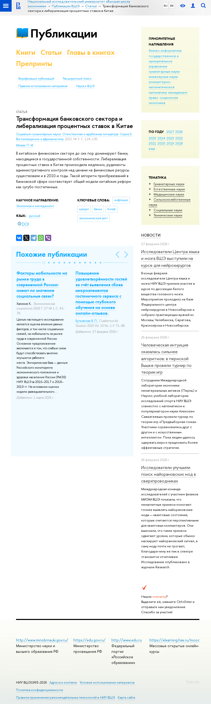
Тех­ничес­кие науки (168, 215)
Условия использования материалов (107, 682)
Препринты (34, 63)
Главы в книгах (91, 52)
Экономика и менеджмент (35, 206)
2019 (170, 143)
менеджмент (178, 92)
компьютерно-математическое (162, 84)
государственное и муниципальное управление (164, 61)
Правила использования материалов (42, 86)
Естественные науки (169, 189)
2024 (161, 138)
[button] (43, 262)
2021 (152, 143)
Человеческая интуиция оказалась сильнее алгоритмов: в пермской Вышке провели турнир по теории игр (166, 358)
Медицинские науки (169, 194)
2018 (179, 143)
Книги (25, 52)
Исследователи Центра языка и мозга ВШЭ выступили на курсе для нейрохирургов (170, 258)
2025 (152, 138)
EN (172, 5)
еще (152, 148)
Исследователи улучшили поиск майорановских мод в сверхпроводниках (168, 474)
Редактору (192, 681)
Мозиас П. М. (25, 145)
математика (158, 92)
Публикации (63, 33)
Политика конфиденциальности (39, 690)
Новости (151, 235)
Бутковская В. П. (86, 321)
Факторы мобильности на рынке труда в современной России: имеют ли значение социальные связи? (42, 284)
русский (34, 216)
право (153, 97)
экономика (157, 102)
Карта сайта (126, 697)
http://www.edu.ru (126, 640)
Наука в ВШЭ (85, 86)
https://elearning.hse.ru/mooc (174, 640)
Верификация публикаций (36, 79)
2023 (170, 138)
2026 (179, 131)
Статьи (51, 52)
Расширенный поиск (77, 79)
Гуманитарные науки (169, 183)
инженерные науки (163, 76)
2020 (161, 143)
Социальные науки (168, 210)
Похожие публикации (51, 254)
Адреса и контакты (63, 682)
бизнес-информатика (165, 50)
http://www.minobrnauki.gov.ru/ (42, 640)
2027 (170, 131)
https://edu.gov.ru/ (89, 640)
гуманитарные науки (164, 71)
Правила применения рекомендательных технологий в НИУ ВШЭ (65, 697)
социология (169, 97)
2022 (179, 138)
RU (166, 5)
